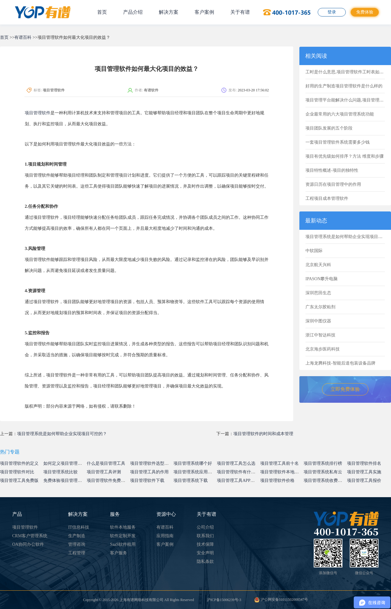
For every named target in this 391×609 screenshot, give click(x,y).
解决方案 (168, 12)
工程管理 (76, 553)
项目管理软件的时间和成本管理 (263, 433)
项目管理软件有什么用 (238, 472)
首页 (102, 12)
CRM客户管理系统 (29, 536)
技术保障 (205, 544)
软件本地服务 (123, 527)
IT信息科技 (78, 527)
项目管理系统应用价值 (195, 472)
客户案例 (204, 12)
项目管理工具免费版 (19, 480)
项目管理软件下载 (147, 480)
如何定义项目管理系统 (64, 463)
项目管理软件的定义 (19, 463)
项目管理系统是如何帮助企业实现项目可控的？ (62, 433)
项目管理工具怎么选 (236, 463)
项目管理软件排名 (364, 463)
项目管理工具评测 (104, 472)
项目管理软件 (37, 113)
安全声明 (205, 553)
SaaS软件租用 (123, 544)
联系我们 (205, 536)
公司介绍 (205, 527)
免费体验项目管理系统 (64, 480)
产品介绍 (133, 12)
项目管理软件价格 (277, 480)
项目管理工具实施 (364, 472)
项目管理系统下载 (191, 480)
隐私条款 (205, 561)
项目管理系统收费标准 (325, 480)
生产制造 (76, 536)
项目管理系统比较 (60, 472)
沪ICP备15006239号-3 (224, 600)
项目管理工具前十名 (279, 463)
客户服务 (118, 553)
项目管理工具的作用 (149, 472)
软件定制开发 (123, 536)
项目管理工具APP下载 (238, 480)
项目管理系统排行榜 (323, 463)
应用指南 (165, 536)
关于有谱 (240, 12)
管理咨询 (76, 544)
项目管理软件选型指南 (151, 463)
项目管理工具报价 (364, 480)
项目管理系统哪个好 (193, 463)
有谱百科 (22, 37)
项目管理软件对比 (17, 472)
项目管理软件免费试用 (108, 480)
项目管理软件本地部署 (281, 472)
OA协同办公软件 (28, 544)
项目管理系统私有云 (323, 472)
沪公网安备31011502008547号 (281, 599)
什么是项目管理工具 (106, 463)
